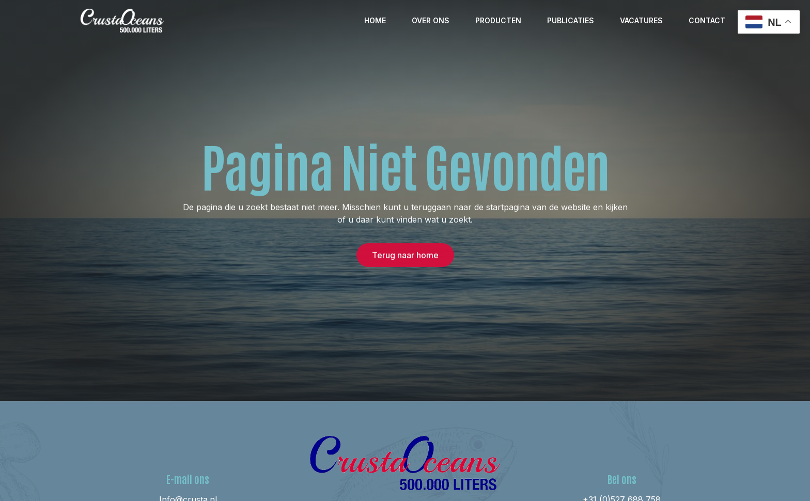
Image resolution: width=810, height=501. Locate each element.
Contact (707, 20)
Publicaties (570, 20)
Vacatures (641, 20)
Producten (498, 20)
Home (375, 20)
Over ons (430, 20)
